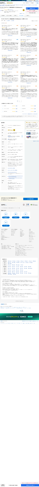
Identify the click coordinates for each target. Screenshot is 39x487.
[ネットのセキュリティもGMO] (5, 0)
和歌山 (29, 268)
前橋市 (18, 262)
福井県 (8, 136)
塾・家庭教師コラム (3, 236)
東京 (30, 262)
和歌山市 (31, 268)
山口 (24, 271)
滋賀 (8, 268)
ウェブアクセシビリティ (31, 239)
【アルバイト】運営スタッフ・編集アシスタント (6, 245)
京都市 (14, 268)
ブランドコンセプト (31, 237)
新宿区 (31, 262)
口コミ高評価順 (8, 20)
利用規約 (30, 230)
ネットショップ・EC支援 (7, 323)
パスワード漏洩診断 (14, 307)
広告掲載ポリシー (31, 241)
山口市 (26, 271)
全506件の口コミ (11, 9)
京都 (12, 268)
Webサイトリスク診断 (18, 307)
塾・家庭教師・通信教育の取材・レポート (5, 237)
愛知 (16, 264)
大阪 (16, 268)
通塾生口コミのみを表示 (34, 20)
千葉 (26, 262)
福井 (20, 266)
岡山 (16, 271)
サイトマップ (30, 240)
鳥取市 (10, 271)
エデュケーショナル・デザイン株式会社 (12, 170)
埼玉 (21, 262)
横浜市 (10, 263)
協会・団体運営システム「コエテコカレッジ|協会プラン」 (21, 255)
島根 (12, 271)
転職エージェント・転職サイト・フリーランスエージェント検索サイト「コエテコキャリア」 (24, 247)
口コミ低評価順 (12, 20)
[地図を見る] (22, 136)
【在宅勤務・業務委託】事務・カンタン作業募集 (6, 248)
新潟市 (10, 266)
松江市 (14, 271)
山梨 (24, 266)
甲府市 (26, 266)
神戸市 (22, 268)
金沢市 (18, 266)
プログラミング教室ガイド (4, 230)
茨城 (8, 262)
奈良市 (26, 268)
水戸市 (10, 262)
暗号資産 (28, 323)
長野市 (30, 266)
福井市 (10, 136)
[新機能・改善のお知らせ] (24, 3)
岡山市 (18, 271)
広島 (20, 271)
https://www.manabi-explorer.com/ (12, 172)
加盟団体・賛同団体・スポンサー (32, 236)
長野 (28, 266)
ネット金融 (26, 323)
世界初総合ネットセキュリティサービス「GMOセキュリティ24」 (6, 307)
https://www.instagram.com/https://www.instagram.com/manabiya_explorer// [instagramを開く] (15, 178)
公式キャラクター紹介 (31, 238)
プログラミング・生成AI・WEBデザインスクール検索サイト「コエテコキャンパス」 (23, 245)
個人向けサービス (31, 323)
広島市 (22, 271)
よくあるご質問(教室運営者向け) (36, 1)
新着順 (4, 20)
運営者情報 (21, 236)
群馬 (17, 262)
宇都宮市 (14, 262)
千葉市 (27, 262)
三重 (21, 264)
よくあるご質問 (21, 230)
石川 (16, 266)
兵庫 (20, 268)
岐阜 (8, 264)
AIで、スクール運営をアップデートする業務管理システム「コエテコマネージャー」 (23, 249)
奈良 (24, 268)
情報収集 (23, 323)
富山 (12, 266)
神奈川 (9, 263)
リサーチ (21, 323)
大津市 (10, 268)
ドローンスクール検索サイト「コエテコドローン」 (20, 246)
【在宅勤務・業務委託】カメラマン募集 (5, 247)
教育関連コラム (2, 238)
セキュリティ (15, 323)
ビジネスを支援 (11, 323)
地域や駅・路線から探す (13, 230)
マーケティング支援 (18, 323)
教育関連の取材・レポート (4, 239)
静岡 (12, 264)
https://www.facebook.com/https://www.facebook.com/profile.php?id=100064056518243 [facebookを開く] (16, 176)
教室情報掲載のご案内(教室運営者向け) (28, 1)
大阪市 (18, 268)
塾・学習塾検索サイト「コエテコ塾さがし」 (19, 248)
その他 (34, 323)
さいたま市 (23, 262)
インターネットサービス (3, 323)
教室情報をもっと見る (22, 13)
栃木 (12, 262)
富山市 (14, 266)
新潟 (8, 266)
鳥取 (8, 271)
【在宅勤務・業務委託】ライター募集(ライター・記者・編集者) (7, 246)
